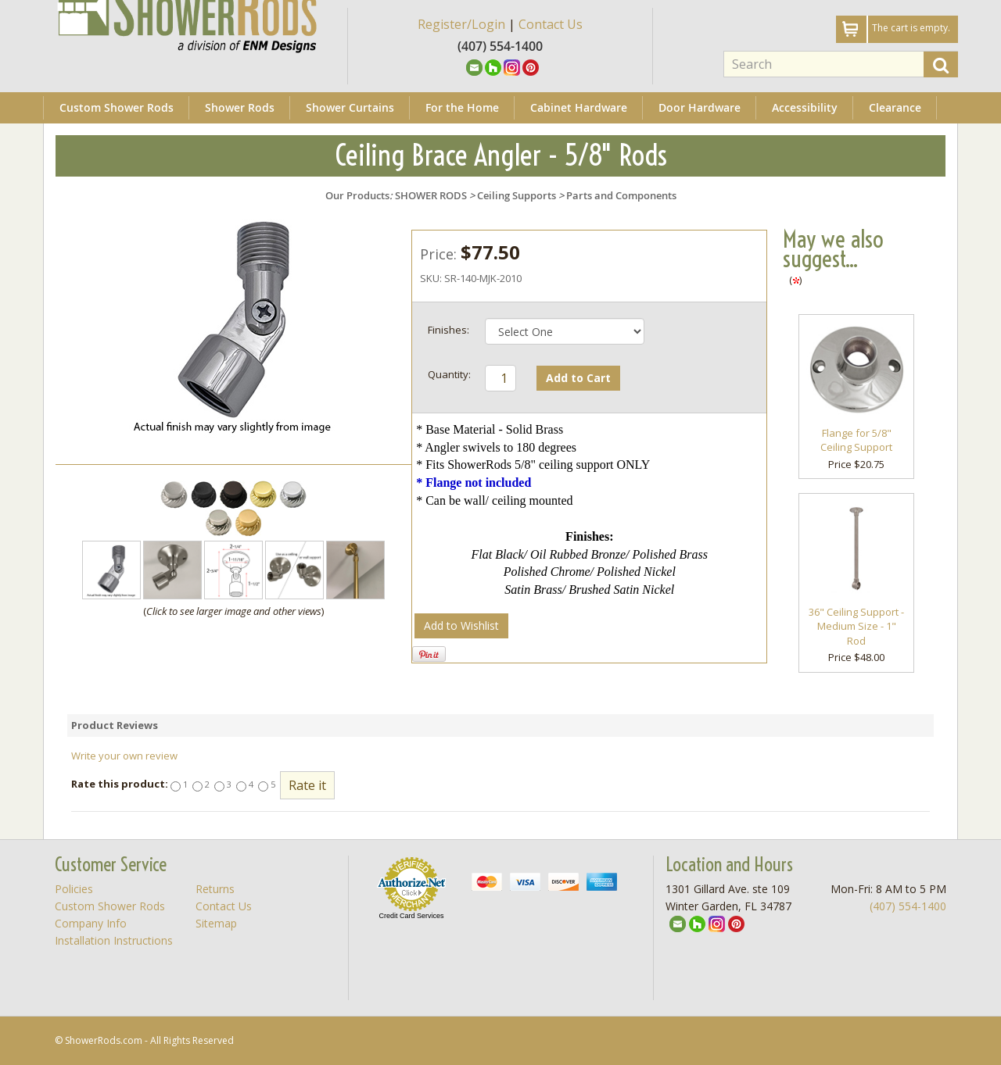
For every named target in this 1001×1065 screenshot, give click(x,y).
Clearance (895, 107)
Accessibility (805, 107)
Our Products (357, 195)
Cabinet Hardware (578, 107)
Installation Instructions (114, 940)
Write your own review (124, 756)
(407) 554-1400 (908, 906)
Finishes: (448, 330)
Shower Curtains (350, 107)
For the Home (462, 107)
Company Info (91, 923)
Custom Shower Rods (116, 107)
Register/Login (461, 24)
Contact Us (550, 24)
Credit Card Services (411, 916)
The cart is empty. (911, 27)
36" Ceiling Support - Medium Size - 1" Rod (856, 626)
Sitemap (216, 923)
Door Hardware (699, 107)
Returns (215, 888)
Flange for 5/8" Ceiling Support (856, 440)
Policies (74, 888)
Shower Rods (239, 107)
